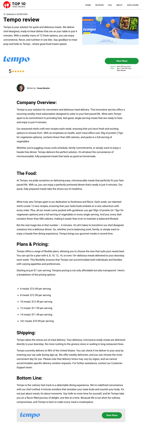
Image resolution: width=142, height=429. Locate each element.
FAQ (110, 5)
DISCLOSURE (133, 5)
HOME (88, 5)
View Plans (121, 61)
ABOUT (119, 5)
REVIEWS (99, 5)
